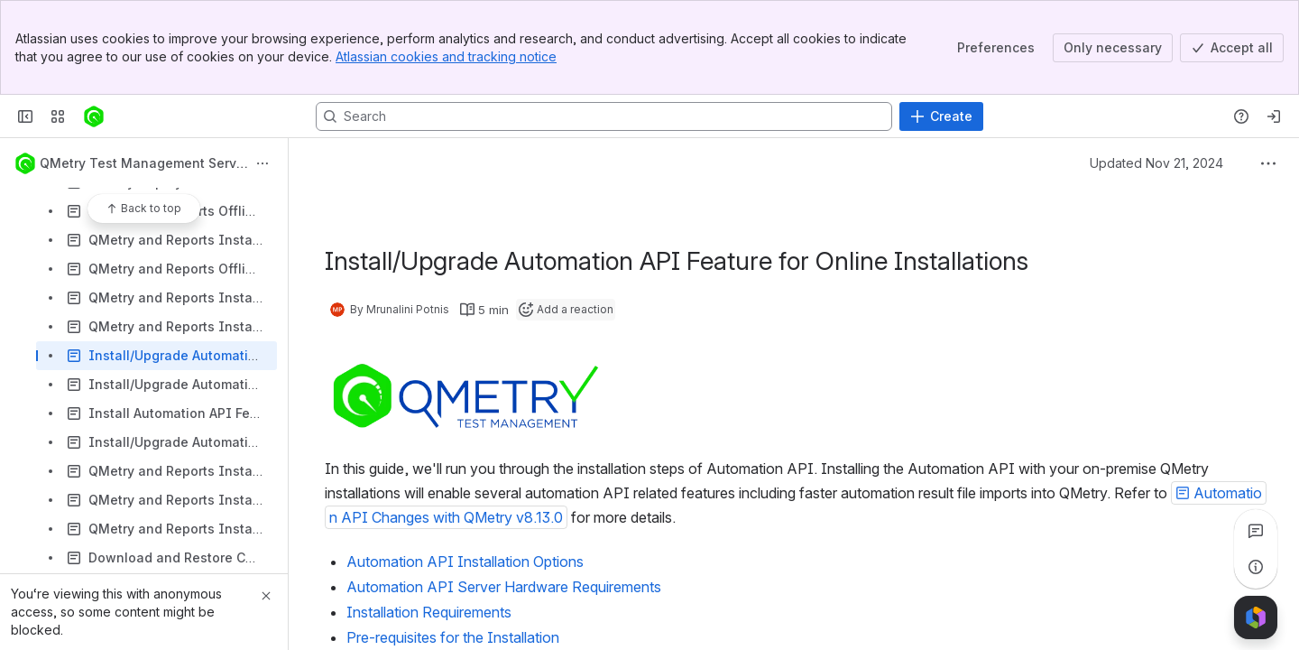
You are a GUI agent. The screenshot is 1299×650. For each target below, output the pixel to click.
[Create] (941, 116)
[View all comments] (1255, 530)
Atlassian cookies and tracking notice (446, 56)
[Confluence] (93, 116)
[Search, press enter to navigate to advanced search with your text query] (604, 116)
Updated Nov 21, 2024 (1156, 163)
